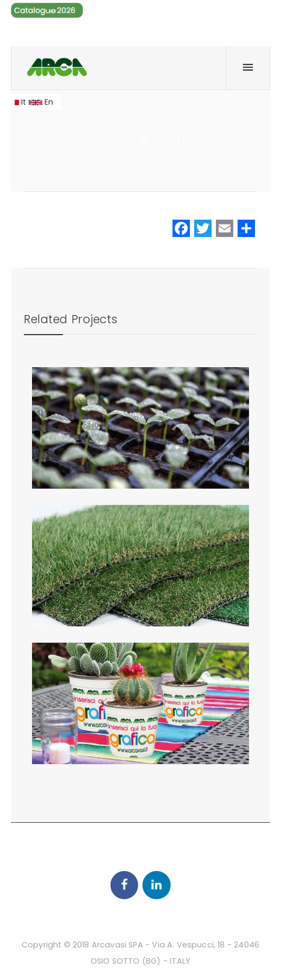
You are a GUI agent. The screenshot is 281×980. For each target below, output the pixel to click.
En (41, 102)
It (16, 102)
